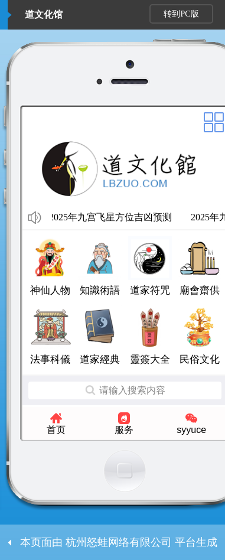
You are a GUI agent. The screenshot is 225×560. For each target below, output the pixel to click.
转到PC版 (181, 13)
